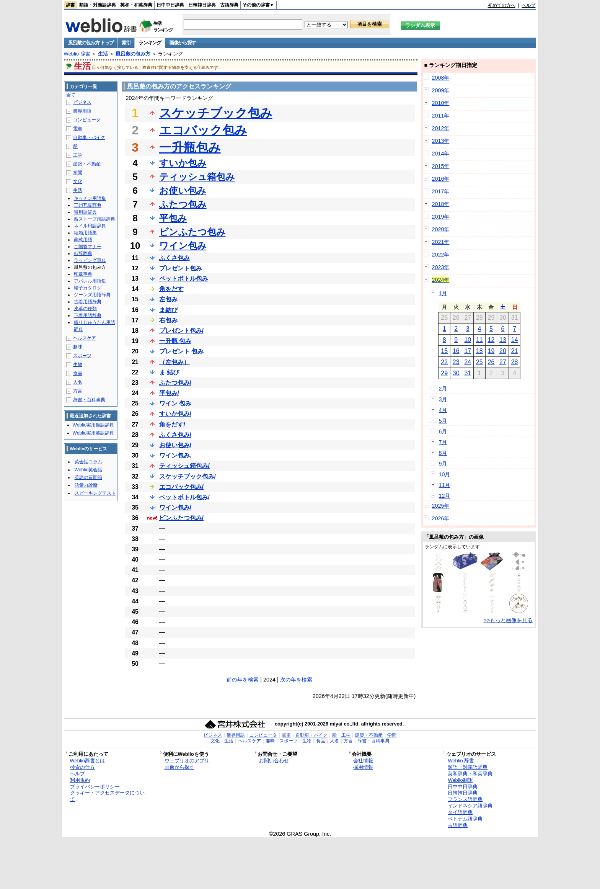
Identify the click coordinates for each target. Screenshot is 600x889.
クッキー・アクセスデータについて (107, 796)
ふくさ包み (174, 258)
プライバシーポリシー (95, 786)
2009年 (440, 90)
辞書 (70, 5)
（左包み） (174, 362)
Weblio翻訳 (460, 780)
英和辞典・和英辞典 (470, 773)
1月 (443, 293)
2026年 (440, 518)
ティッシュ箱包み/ (184, 465)
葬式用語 (83, 239)
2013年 (440, 141)
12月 (444, 496)
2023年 (440, 267)
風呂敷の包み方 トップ (91, 43)
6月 (443, 431)
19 (491, 351)
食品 (77, 373)
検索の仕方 (82, 767)
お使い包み (182, 190)
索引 (126, 43)
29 (444, 373)
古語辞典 (229, 5)
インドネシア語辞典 (470, 806)
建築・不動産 (87, 164)
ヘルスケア (84, 338)
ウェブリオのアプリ (187, 760)
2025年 (440, 506)
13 (502, 340)
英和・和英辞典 (136, 5)
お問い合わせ (274, 760)
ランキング (150, 43)
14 (514, 340)
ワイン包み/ (175, 507)
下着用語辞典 (87, 315)
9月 (443, 464)
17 (467, 351)
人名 (77, 382)
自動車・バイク (89, 137)
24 (467, 362)
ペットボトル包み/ (184, 497)
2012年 (440, 128)
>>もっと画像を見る (508, 620)
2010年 (440, 103)
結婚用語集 (85, 232)
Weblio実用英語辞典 (93, 433)
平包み (173, 218)
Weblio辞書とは (87, 760)
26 (491, 362)
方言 (77, 391)
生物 (77, 364)
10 (467, 340)
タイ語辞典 (460, 812)
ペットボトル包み (183, 278)
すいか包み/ (175, 413)
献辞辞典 (83, 253)
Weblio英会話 (88, 469)
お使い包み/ (175, 445)
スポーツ (82, 355)
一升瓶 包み (175, 341)
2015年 (440, 166)
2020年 (440, 229)
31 (467, 373)
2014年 (440, 153)
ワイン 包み (175, 403)
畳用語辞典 (85, 212)
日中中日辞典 (170, 5)
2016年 (440, 179)
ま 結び (169, 372)
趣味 (77, 347)
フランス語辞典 (465, 799)
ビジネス (82, 102)
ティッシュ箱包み (197, 177)
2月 (443, 389)
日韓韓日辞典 (202, 5)
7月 (443, 442)
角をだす (171, 289)
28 (514, 362)
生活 (103, 54)
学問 (77, 172)
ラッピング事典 (90, 260)
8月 (443, 453)
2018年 (440, 204)
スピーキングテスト (95, 493)
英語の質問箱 (88, 477)
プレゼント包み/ (181, 330)
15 (444, 351)
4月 (443, 410)
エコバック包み (203, 130)
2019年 (440, 217)
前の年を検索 (243, 680)
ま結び (168, 310)
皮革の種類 (85, 308)
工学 (77, 155)
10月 (444, 474)
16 (456, 351)
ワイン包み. (175, 455)
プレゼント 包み (181, 351)
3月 (443, 399)
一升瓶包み (190, 147)
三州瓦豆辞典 (87, 205)
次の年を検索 (296, 680)
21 (514, 351)
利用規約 (80, 780)
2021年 (440, 242)
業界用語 (82, 111)
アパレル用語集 (90, 281)
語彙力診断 (86, 485)
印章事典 (83, 274)
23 (456, 362)
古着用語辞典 (87, 301)
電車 (77, 128)
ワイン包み (183, 245)
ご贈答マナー (87, 246)
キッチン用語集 (90, 198)
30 (456, 373)
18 (479, 351)
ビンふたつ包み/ (181, 518)
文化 (77, 181)
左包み (168, 299)
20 (502, 351)
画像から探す (182, 43)
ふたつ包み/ (175, 382)
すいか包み (183, 163)
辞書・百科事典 (89, 399)
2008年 (440, 78)
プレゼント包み (180, 268)
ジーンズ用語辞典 (92, 294)
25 (479, 362)
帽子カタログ (87, 288)
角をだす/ (172, 424)
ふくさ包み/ (175, 434)
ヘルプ (528, 5)
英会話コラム (88, 461)
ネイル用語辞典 (90, 226)
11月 (444, 485)
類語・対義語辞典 (97, 5)
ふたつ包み (183, 204)
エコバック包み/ (181, 487)
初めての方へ (501, 5)
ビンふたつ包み (192, 232)
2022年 (440, 255)
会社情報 (363, 760)
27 (502, 362)
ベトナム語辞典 (465, 819)
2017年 (440, 191)
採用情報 (363, 767)
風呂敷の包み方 (133, 54)
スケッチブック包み (215, 113)
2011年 (440, 116)
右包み (168, 320)
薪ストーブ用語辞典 (94, 219)
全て (70, 95)
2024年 (440, 280)
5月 (443, 421)
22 (444, 362)
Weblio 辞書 (77, 54)
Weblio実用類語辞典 (93, 425)
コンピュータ (87, 120)
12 (491, 340)
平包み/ (169, 393)
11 (479, 340)
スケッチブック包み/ (187, 476)
